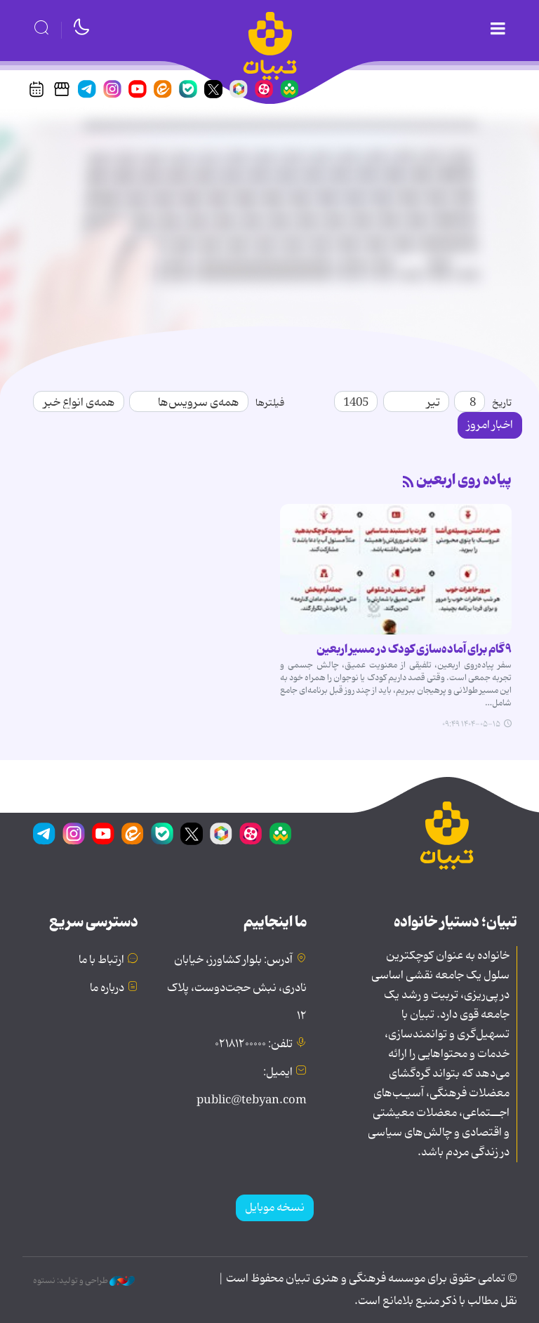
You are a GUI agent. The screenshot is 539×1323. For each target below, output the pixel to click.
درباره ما (107, 988)
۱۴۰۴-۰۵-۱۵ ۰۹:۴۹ (471, 724)
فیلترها (269, 403)
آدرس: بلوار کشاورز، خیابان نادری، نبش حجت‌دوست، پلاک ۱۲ (237, 988)
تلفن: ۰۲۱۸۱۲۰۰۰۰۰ (254, 1044)
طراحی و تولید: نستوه (84, 1281)
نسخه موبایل (275, 1208)
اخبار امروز (490, 425)
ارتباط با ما (101, 960)
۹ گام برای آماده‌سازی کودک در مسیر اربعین (414, 649)
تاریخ (502, 403)
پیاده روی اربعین (464, 480)
